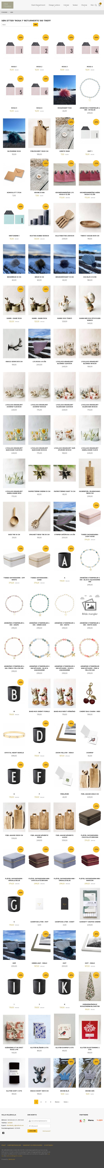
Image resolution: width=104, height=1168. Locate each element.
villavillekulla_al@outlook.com (15, 1125)
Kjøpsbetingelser (14, 1145)
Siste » (66, 1102)
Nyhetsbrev (48, 1145)
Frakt (4, 1145)
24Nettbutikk (11, 1159)
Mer (92, 5)
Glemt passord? (46, 1131)
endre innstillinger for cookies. (14, 1156)
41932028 (10, 1123)
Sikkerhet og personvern (32, 1145)
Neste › (57, 1102)
